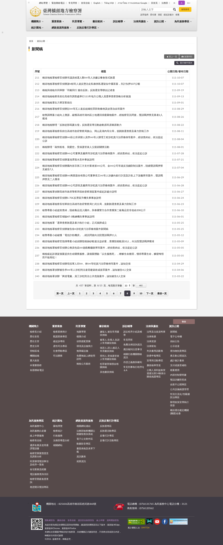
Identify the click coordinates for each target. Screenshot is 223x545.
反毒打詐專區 (107, 435)
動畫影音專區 (84, 443)
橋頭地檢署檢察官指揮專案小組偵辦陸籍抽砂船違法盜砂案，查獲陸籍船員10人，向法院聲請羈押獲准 (98, 241)
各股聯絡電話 (37, 370)
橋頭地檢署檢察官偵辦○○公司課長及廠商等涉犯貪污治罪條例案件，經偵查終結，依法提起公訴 (94, 185)
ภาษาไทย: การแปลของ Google (132, 3)
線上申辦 (100, 520)
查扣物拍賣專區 (178, 350)
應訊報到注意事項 (132, 349)
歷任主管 (34, 341)
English (97, 3)
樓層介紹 (81, 336)
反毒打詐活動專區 (109, 440)
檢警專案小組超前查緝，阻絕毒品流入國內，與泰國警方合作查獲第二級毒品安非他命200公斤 (94, 210)
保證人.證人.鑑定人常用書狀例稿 (110, 349)
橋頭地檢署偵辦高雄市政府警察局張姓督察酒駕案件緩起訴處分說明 (79, 191)
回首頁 (154, 3)
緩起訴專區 (59, 341)
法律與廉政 (139, 21)
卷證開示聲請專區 (39, 487)
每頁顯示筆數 (115, 285)
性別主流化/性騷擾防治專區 (180, 396)
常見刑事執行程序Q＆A (133, 369)
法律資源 (151, 341)
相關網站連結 (84, 426)
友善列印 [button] (188, 56)
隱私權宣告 (50, 520)
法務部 (164, 3)
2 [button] (86, 293)
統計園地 (36, 27)
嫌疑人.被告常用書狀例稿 (109, 333)
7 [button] (120, 293)
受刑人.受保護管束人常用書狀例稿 (109, 357)
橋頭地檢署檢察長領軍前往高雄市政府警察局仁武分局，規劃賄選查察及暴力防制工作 (89, 203)
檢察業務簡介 (60, 331)
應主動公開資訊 (178, 355)
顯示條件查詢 (184, 62)
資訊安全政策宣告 (86, 520)
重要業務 (57, 21)
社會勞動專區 (60, 350)
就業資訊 (81, 461)
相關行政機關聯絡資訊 (132, 356)
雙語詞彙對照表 (178, 379)
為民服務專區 (181, 21)
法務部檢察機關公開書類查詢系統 (86, 432)
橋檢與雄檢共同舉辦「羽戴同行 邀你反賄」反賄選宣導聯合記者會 (78, 90)
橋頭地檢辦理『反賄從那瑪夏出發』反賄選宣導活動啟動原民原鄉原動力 (82, 124)
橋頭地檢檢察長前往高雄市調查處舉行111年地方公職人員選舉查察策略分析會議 (86, 96)
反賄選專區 (106, 426)
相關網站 (57, 445)
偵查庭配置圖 (84, 341)
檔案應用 (174, 370)
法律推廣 (151, 336)
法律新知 (151, 346)
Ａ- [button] (174, 3)
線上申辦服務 (37, 435)
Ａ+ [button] (188, 3)
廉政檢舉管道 (154, 365)
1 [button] (79, 293)
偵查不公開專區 (178, 384)
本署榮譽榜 (36, 365)
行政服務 (57, 435)
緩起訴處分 (169, 14)
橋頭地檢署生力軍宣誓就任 (57, 102)
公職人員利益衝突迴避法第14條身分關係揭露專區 (156, 373)
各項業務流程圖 (38, 469)
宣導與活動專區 (155, 360)
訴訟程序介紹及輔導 (132, 333)
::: (29, 2)
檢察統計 (57, 430)
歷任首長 (34, 336)
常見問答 (72, 3)
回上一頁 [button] (173, 56)
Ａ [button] (182, 3)
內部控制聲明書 (178, 374)
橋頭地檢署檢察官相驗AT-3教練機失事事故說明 (68, 216)
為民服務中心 (37, 426)
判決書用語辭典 (155, 350)
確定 (141, 285)
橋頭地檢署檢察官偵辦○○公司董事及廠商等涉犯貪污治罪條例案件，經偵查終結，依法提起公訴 (94, 153)
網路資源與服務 (60, 27)
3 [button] (93, 293)
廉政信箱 (61, 520)
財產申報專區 (154, 355)
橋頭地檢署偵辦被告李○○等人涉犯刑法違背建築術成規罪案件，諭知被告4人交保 (86, 269)
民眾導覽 (77, 21)
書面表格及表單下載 (86, 450)
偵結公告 (174, 341)
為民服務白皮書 (38, 430)
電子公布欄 (176, 336)
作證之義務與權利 (132, 362)
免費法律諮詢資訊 (132, 344)
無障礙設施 (82, 350)
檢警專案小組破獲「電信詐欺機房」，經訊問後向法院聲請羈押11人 (79, 235)
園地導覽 (57, 426)
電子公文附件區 (85, 438)
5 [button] (107, 293)
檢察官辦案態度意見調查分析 (39, 455)
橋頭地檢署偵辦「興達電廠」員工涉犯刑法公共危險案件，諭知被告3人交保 (84, 276)
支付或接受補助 (178, 365)
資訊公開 (159, 21)
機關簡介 (36, 21)
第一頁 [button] (59, 293)
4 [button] (100, 293)
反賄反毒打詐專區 (87, 27)
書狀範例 (97, 21)
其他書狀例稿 (107, 371)
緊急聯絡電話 (58, 3)
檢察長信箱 (36, 440)
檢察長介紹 (36, 331)
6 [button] (114, 293)
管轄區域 (34, 350)
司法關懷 (57, 355)
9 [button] (134, 293)
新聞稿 (37, 49)
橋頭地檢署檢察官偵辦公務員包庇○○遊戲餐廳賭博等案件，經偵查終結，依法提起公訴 (89, 247)
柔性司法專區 (60, 346)
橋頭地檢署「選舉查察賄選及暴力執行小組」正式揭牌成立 (74, 222)
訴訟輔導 (118, 21)
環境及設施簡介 (85, 346)
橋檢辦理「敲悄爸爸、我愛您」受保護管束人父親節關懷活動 (75, 146)
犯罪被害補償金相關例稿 (109, 365)
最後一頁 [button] (162, 293)
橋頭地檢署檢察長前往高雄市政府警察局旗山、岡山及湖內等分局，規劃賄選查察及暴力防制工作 (95, 130)
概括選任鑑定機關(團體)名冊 (179, 412)
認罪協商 (144, 14)
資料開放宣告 (113, 520)
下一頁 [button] (149, 293)
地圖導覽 (81, 331)
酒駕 (160, 14)
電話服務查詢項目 (39, 474)
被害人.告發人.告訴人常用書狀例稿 (110, 341)
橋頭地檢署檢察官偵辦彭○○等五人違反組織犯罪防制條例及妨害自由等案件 (83, 108)
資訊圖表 (81, 456)
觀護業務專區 (60, 336)
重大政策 (34, 360)
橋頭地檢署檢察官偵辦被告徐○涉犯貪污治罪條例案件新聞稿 (75, 228)
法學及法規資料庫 (156, 331)
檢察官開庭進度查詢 (39, 480)
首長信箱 (85, 3)
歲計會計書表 (177, 360)
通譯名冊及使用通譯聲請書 (39, 447)
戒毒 (177, 14)
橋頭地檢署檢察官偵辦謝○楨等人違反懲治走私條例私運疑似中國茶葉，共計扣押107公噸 (91, 83)
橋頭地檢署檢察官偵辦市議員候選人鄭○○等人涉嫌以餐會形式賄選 (78, 77)
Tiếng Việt (109, 3)
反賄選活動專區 (108, 430)
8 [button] (127, 293)
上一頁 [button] (70, 293)
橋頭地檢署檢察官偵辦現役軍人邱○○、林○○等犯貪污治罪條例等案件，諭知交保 (86, 263)
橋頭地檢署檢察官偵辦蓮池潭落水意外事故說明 (68, 159)
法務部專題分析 (61, 440)
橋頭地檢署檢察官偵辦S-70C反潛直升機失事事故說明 (71, 197)
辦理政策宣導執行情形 (179, 404)
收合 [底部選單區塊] (184, 321)
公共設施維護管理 (179, 389)
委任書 (153, 14)
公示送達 (174, 346)
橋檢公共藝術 (84, 363)
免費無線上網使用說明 (86, 357)
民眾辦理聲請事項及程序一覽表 (39, 463)
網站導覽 (43, 3)
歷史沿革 (34, 346)
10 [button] (141, 293)
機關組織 (34, 355)
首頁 (31, 41)
